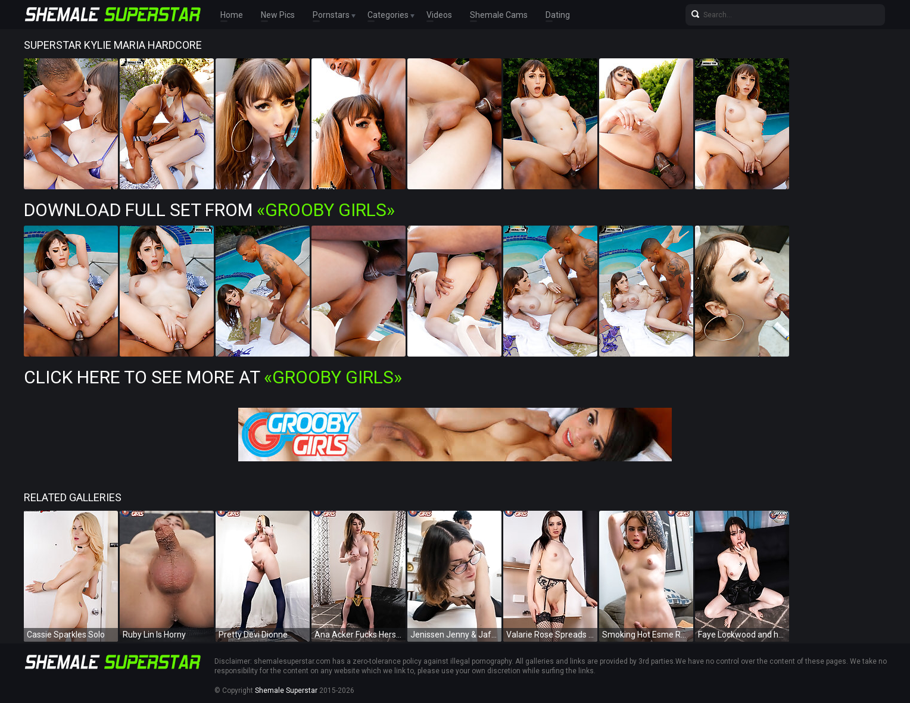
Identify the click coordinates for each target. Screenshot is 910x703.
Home (231, 15)
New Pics (278, 15)
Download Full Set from (209, 209)
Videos (439, 15)
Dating (558, 15)
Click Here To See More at (213, 377)
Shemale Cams (499, 15)
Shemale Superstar (286, 690)
